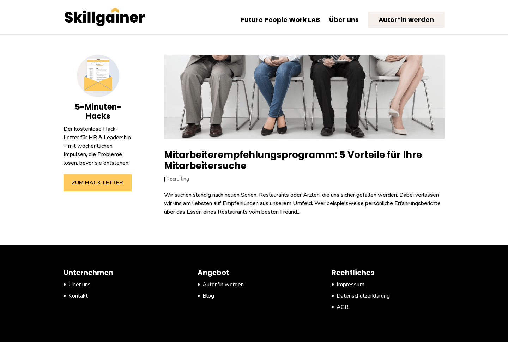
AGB (343, 307)
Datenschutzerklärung (363, 296)
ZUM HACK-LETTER (97, 183)
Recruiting (178, 179)
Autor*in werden (406, 19)
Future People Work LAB (280, 20)
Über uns (344, 20)
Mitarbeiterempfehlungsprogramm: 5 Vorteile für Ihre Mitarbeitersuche (293, 160)
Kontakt (78, 296)
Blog (208, 296)
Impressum (350, 284)
